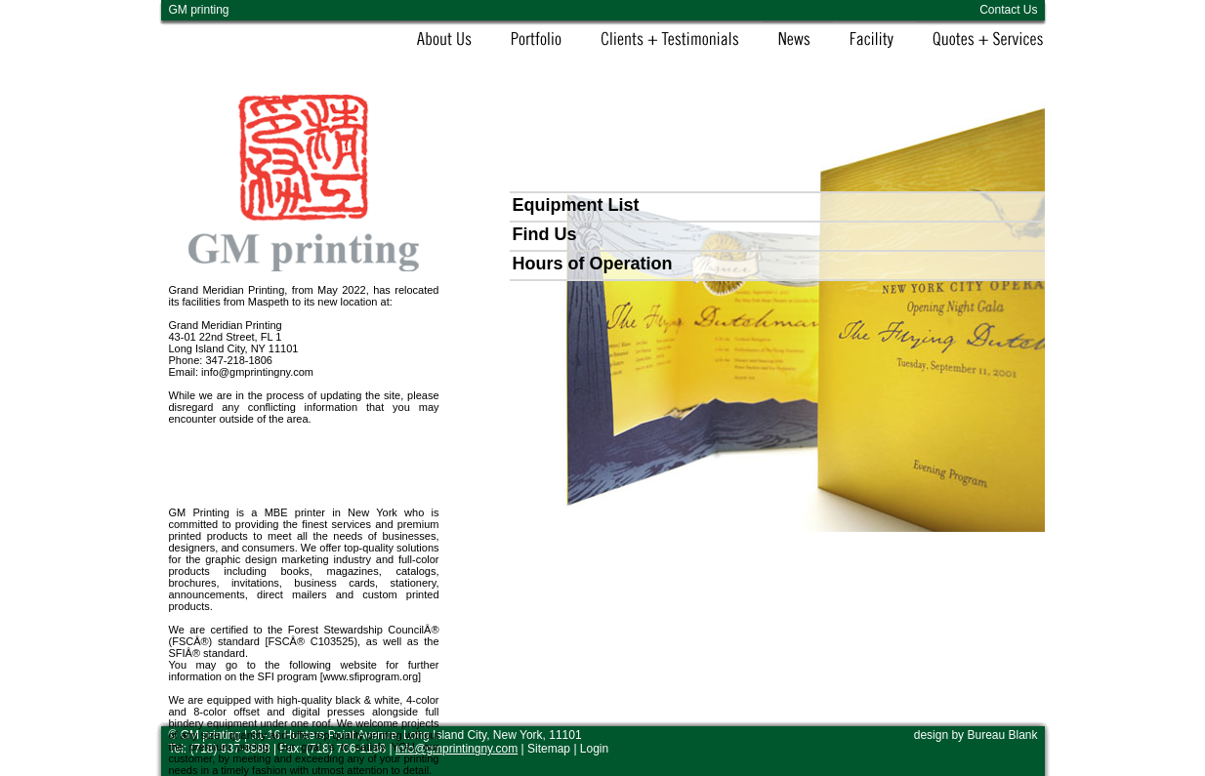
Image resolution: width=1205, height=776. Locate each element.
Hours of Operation (593, 263)
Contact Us (1008, 10)
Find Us (545, 234)
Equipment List (576, 205)
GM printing (199, 10)
